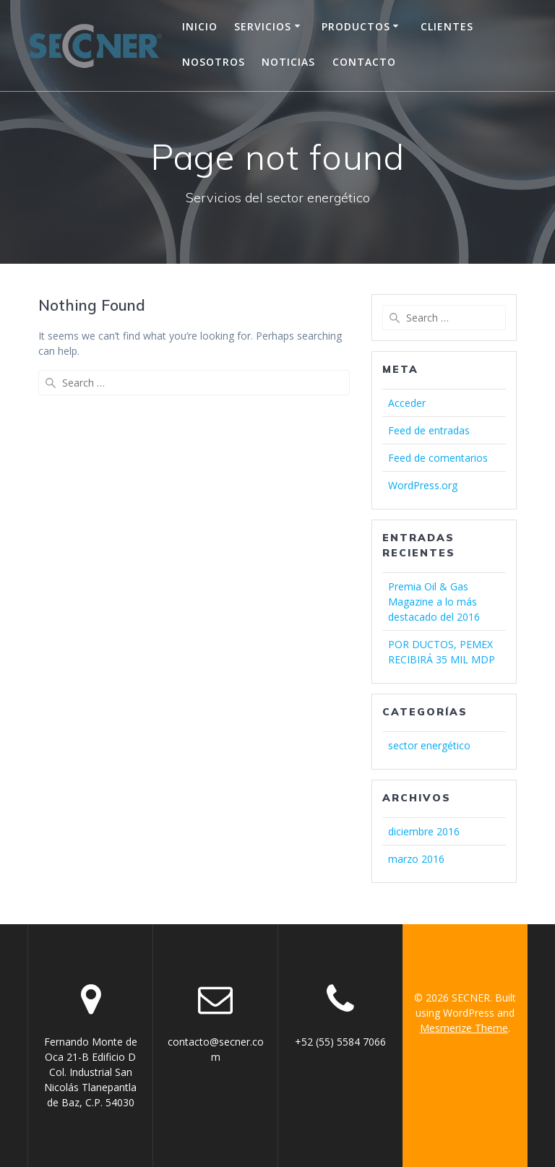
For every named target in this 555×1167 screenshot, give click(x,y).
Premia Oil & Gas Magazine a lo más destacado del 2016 (434, 602)
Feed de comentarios (438, 458)
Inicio (200, 26)
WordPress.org (422, 485)
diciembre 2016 (424, 831)
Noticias (288, 62)
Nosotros (213, 62)
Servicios (262, 26)
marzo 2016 (416, 859)
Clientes (447, 26)
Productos (356, 26)
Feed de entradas (429, 430)
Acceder (407, 403)
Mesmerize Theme (464, 1028)
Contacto (364, 62)
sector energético (429, 745)
